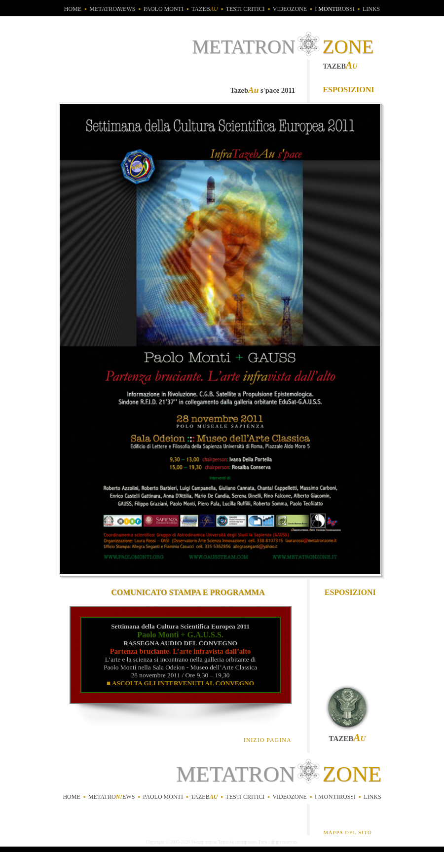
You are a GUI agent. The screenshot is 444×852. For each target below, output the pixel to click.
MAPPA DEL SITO (347, 832)
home (72, 8)
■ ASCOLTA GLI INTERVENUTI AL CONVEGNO (180, 683)
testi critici (245, 8)
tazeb (204, 8)
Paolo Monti (164, 8)
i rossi (334, 8)
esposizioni (348, 89)
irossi (335, 796)
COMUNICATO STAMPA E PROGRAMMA (187, 592)
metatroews (112, 8)
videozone (290, 8)
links (371, 8)
